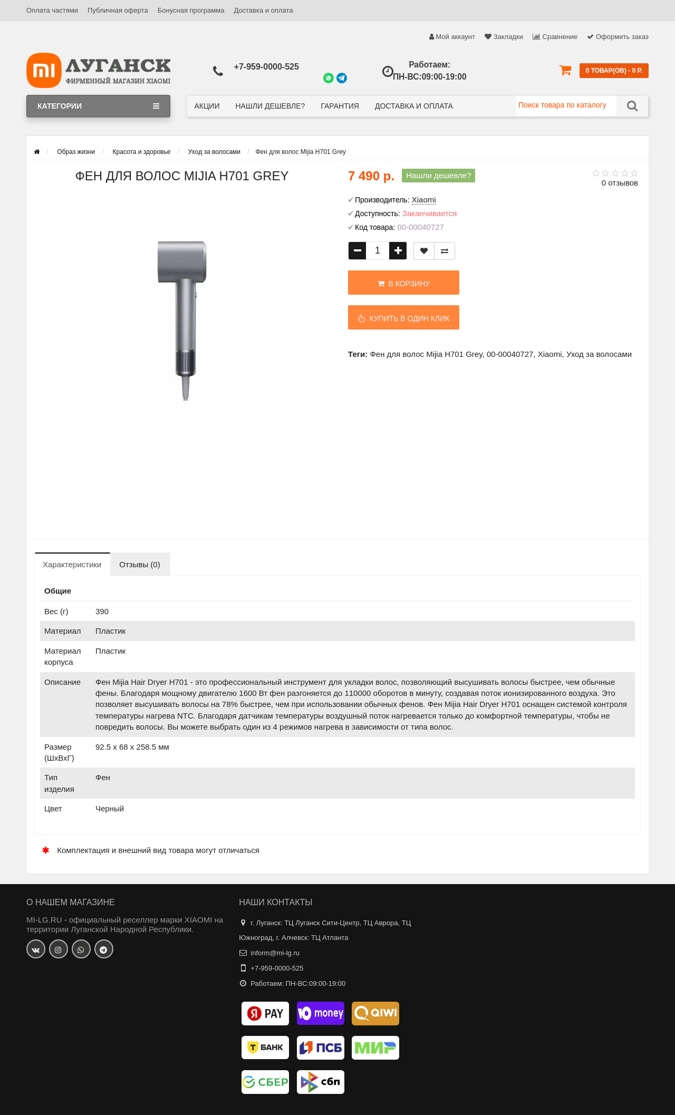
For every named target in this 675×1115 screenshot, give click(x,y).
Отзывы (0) (139, 564)
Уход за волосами (599, 354)
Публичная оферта (118, 10)
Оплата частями (52, 10)
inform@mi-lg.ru (275, 953)
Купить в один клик (404, 318)
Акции (207, 106)
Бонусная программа (191, 10)
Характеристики (72, 564)
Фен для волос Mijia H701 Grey (426, 354)
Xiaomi (550, 354)
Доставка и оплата (263, 10)
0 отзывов (620, 182)
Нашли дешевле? (270, 106)
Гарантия (340, 106)
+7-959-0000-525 (266, 66)
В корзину (404, 283)
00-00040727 (510, 354)
